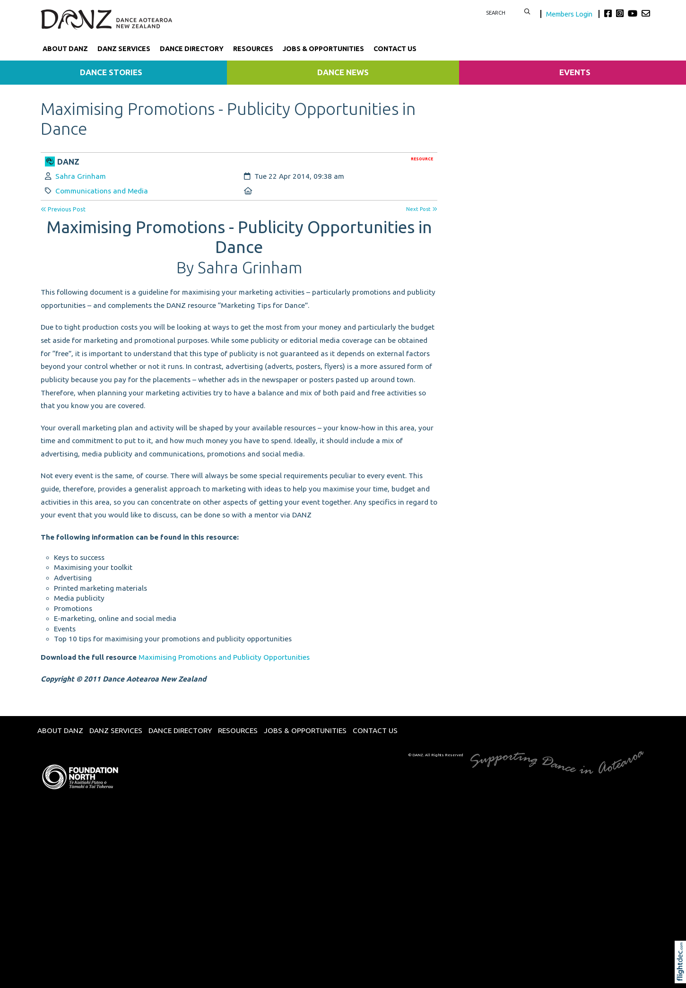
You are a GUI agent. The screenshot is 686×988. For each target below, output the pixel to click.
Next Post (421, 209)
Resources (253, 48)
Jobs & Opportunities (323, 48)
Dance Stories (111, 72)
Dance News (343, 72)
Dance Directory (192, 48)
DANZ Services (123, 48)
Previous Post (63, 209)
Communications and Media (101, 191)
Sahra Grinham (80, 176)
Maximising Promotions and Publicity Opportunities (224, 657)
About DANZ (65, 48)
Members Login (570, 14)
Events (574, 72)
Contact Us (395, 48)
